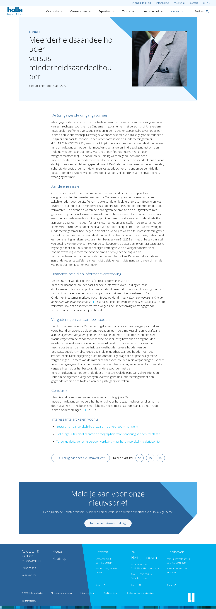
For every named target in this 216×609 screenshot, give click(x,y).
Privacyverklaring (87, 593)
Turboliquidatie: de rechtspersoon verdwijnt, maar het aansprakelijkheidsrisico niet (108, 441)
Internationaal (152, 11)
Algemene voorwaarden (61, 593)
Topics (128, 11)
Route (101, 585)
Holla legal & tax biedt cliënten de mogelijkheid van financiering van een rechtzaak (108, 434)
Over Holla (54, 11)
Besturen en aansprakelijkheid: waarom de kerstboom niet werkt (97, 426)
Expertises (106, 11)
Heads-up (59, 558)
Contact (194, 2)
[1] (93, 302)
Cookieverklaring (111, 593)
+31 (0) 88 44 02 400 (141, 2)
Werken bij (179, 2)
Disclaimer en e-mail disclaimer (140, 593)
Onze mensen (80, 11)
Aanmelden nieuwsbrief (108, 526)
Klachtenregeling (29, 600)
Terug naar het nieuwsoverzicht (80, 458)
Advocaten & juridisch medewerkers (31, 556)
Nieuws (177, 11)
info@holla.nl (162, 2)
